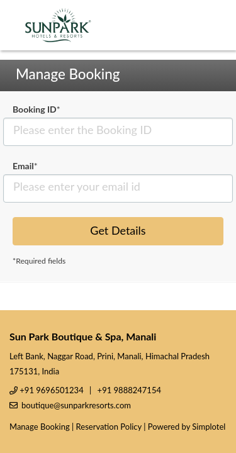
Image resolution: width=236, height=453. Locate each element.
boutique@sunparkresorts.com (76, 405)
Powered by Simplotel (186, 427)
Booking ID (36, 109)
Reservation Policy (109, 427)
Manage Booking (39, 427)
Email (25, 165)
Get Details (117, 230)
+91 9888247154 (129, 390)
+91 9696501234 (51, 390)
